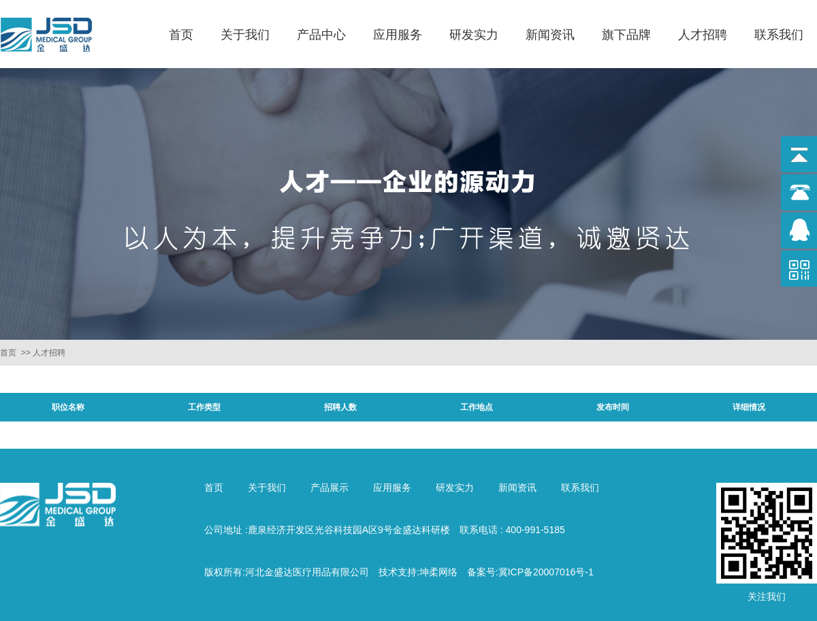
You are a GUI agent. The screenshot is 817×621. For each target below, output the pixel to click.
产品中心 (321, 35)
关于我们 (245, 35)
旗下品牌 (626, 35)
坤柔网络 (438, 572)
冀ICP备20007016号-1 (546, 572)
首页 (181, 35)
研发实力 (473, 35)
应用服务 (397, 35)
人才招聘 (702, 35)
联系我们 (778, 35)
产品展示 (329, 487)
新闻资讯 (550, 35)
